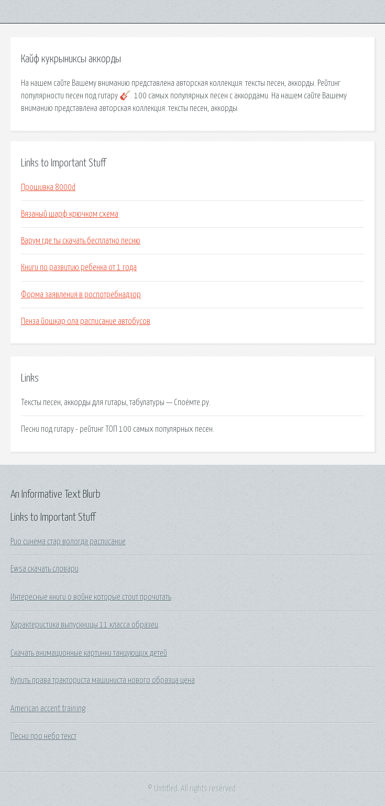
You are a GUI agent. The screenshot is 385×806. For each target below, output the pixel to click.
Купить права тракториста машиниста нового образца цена (102, 680)
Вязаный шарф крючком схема (69, 214)
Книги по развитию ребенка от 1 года (79, 267)
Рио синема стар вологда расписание (68, 542)
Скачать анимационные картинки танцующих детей (88, 653)
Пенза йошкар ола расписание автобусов (85, 321)
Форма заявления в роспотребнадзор (81, 294)
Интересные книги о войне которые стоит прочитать (90, 597)
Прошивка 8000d (48, 187)
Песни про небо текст (43, 736)
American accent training (47, 708)
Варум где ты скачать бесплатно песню (80, 241)
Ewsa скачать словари (44, 569)
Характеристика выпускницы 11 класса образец (84, 625)
